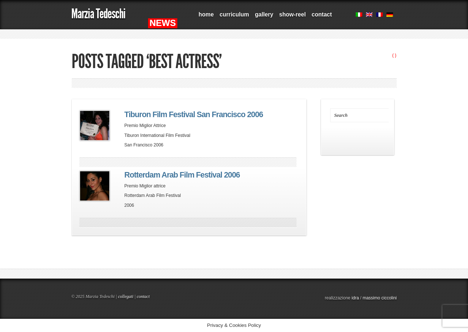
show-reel (292, 14)
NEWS (163, 23)
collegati (125, 296)
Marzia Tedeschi (98, 13)
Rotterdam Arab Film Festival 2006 (182, 175)
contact (322, 14)
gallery (264, 14)
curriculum (234, 14)
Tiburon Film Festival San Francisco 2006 (193, 114)
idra (355, 298)
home (206, 14)
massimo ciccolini (380, 298)
